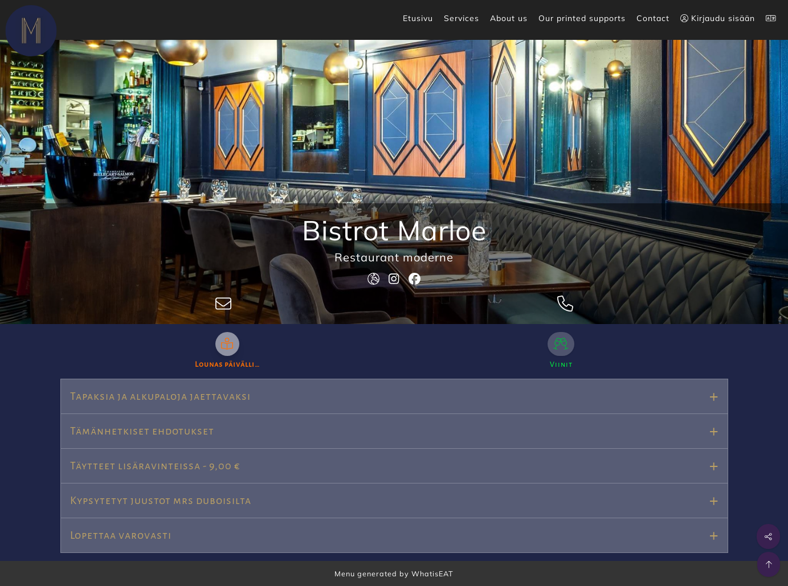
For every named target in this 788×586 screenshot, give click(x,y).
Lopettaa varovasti (121, 535)
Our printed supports (582, 18)
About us (509, 18)
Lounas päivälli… (227, 364)
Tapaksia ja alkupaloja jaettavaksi (160, 396)
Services (461, 18)
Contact (652, 18)
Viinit (561, 364)
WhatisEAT (432, 573)
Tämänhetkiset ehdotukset (142, 431)
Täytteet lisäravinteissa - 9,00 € (155, 466)
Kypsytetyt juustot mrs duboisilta (160, 500)
